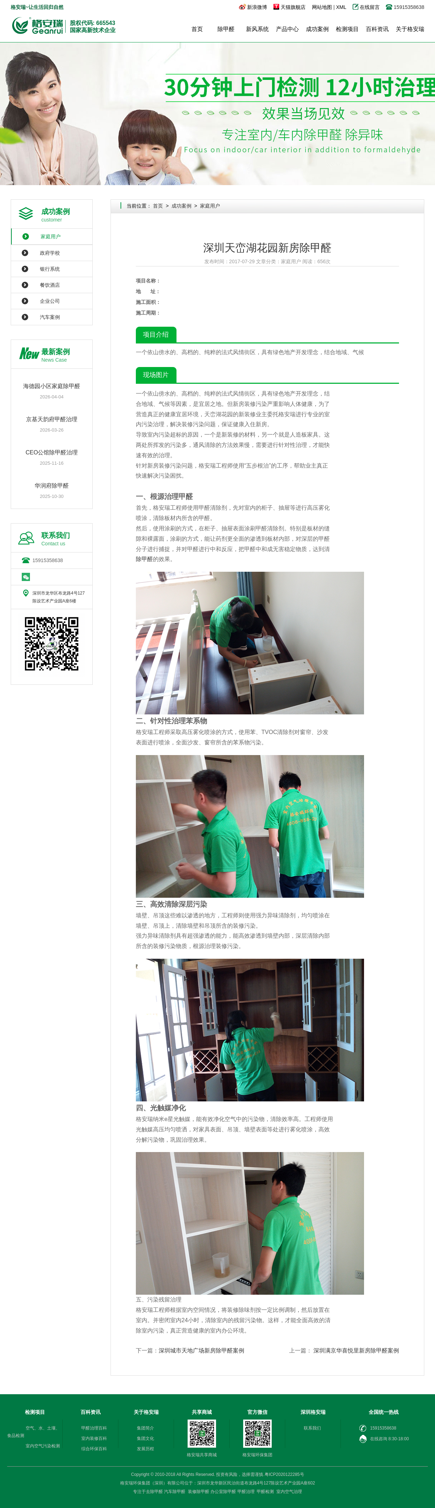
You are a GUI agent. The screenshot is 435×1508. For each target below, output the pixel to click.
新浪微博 (257, 7)
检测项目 (347, 29)
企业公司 (50, 301)
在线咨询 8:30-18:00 (384, 1439)
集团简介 (145, 1428)
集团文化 (145, 1438)
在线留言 (370, 7)
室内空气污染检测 (43, 1445)
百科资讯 (377, 29)
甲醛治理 (246, 1491)
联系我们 (312, 1428)
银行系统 (50, 269)
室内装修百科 (94, 1438)
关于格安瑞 (410, 29)
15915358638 (47, 560)
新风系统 (257, 29)
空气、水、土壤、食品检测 (33, 1432)
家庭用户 (51, 236)
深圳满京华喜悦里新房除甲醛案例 (356, 1350)
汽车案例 (50, 317)
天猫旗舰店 (293, 7)
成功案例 (317, 29)
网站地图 (322, 7)
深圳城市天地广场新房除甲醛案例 (201, 1350)
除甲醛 (226, 29)
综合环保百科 (94, 1448)
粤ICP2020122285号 (284, 1474)
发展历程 (145, 1448)
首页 (197, 29)
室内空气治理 (289, 1491)
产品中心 (287, 29)
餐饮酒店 (50, 285)
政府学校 (50, 253)
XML (341, 7)
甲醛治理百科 (94, 1428)
